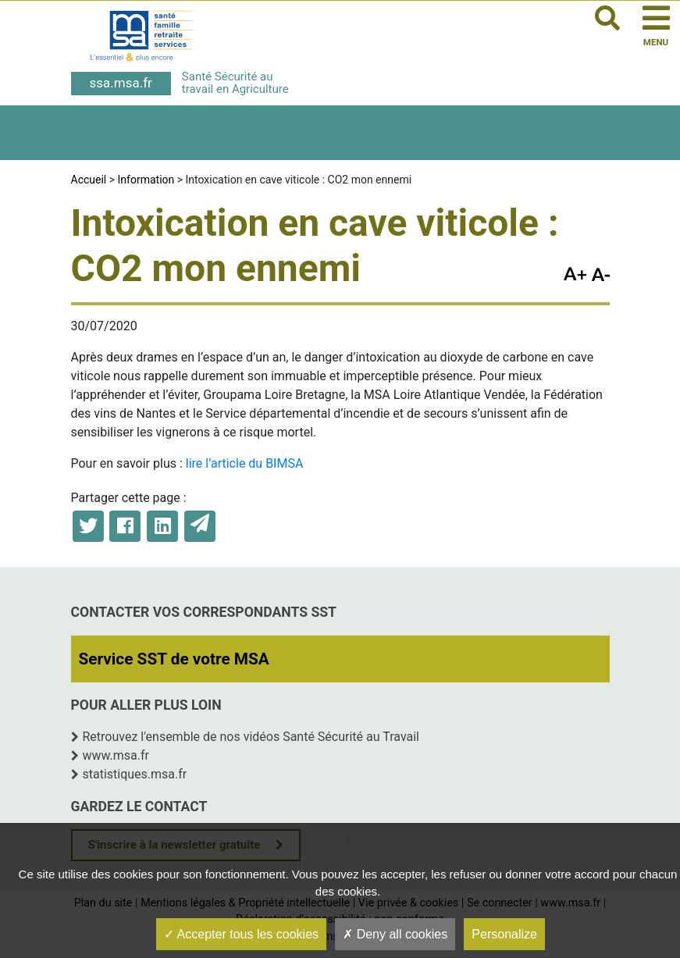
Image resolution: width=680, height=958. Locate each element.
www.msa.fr (116, 755)
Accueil (89, 179)
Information (146, 179)
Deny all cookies (395, 934)
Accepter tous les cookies (241, 934)
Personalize (504, 934)
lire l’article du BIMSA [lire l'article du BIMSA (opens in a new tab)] (245, 463)
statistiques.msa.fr (135, 774)
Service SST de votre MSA (174, 659)
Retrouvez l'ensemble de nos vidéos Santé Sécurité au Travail (251, 736)
